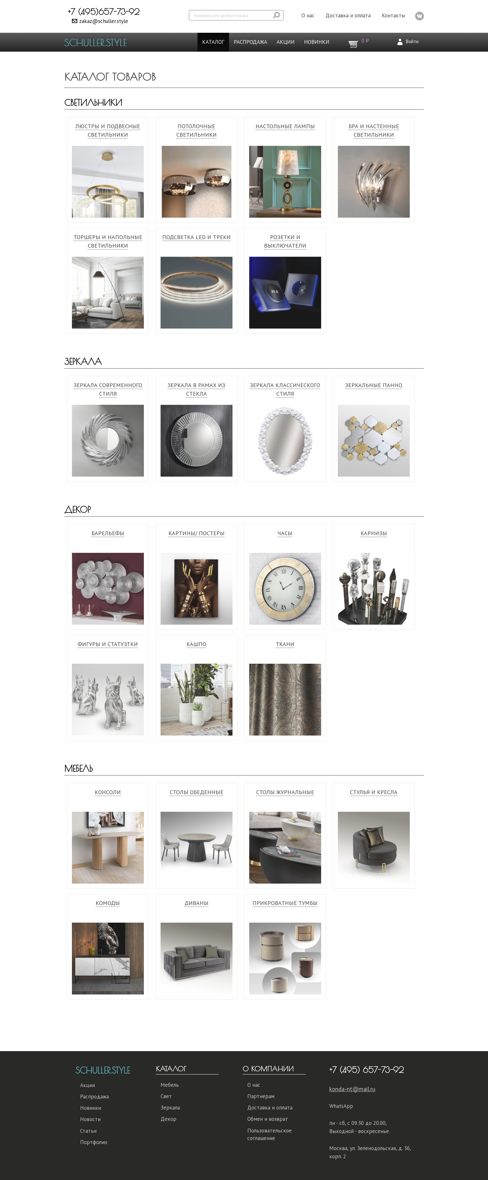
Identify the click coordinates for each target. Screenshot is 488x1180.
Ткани (285, 644)
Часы (285, 533)
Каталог (213, 41)
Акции (286, 41)
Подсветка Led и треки (196, 237)
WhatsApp (341, 1106)
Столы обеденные (196, 792)
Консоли (108, 792)
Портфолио (93, 1142)
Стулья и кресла (373, 792)
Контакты (393, 15)
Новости (90, 1119)
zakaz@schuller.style (103, 21)
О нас (308, 15)
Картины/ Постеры (196, 533)
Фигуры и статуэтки (108, 644)
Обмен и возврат (267, 1118)
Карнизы (374, 533)
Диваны (197, 903)
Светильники (93, 102)
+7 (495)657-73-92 (103, 11)
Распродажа (250, 41)
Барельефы (107, 533)
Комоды (108, 903)
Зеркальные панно (373, 385)
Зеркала (83, 361)
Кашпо (196, 644)
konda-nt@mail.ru (352, 1089)
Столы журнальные (285, 792)
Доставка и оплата (348, 15)
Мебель (78, 768)
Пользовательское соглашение (269, 1134)
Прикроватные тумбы (285, 903)
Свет (166, 1096)
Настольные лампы (285, 126)
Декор (77, 509)
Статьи (88, 1130)
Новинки (316, 41)
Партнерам (260, 1096)
